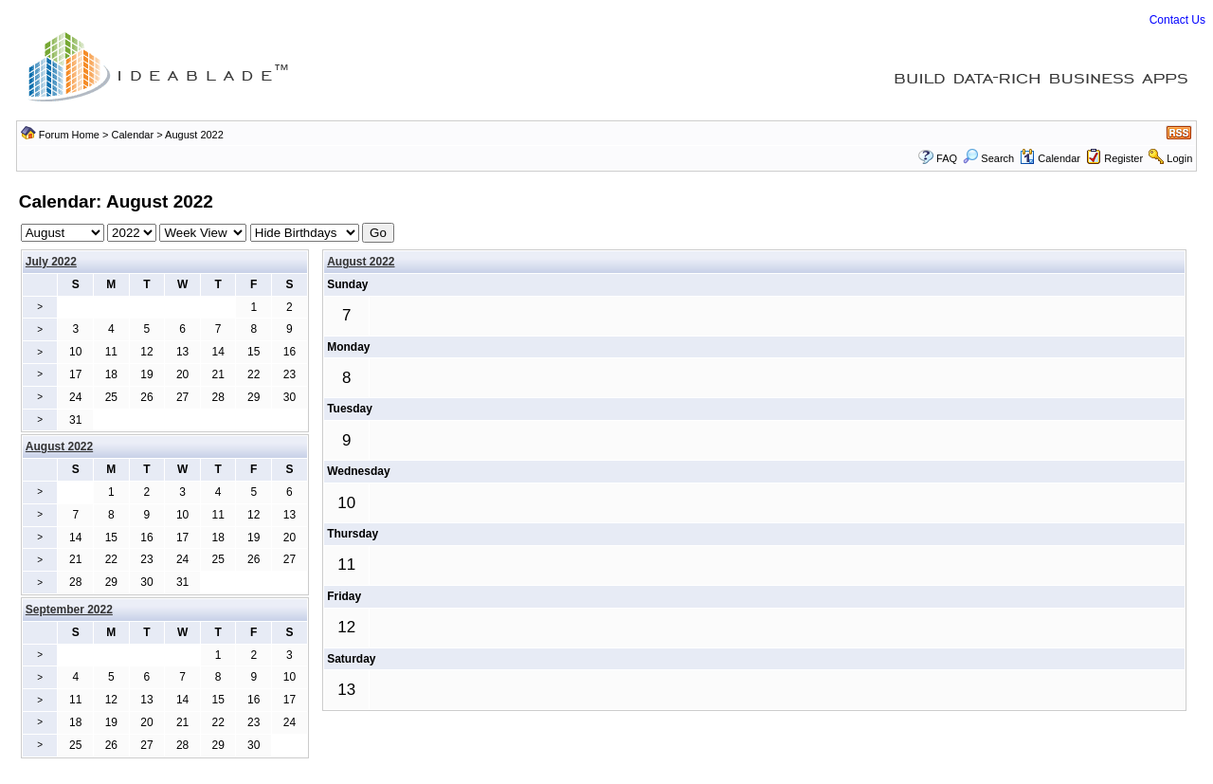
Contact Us (1177, 20)
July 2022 (51, 261)
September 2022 (69, 609)
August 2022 (360, 261)
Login (1179, 158)
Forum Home (69, 134)
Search (988, 158)
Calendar (133, 134)
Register (1123, 158)
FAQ (946, 158)
